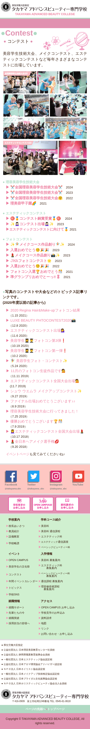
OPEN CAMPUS (18, 560)
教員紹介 (14, 531)
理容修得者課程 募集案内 (49, 588)
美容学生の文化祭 (19, 566)
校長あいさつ (16, 525)
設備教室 (14, 536)
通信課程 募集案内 (52, 581)
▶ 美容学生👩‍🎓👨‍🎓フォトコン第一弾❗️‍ (36, 351)
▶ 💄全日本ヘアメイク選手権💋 (32, 441)
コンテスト (15, 574)
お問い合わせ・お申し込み (57, 633)
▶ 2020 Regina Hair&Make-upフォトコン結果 (43, 310)
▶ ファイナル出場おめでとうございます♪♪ (40, 401)
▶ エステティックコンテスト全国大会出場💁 (43, 381)
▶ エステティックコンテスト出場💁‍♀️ (35, 330)
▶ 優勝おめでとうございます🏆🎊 (34, 421)
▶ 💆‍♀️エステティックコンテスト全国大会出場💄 (45, 431)
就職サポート (16, 607)
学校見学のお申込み (53, 612)
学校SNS (14, 594)
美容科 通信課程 (50, 531)
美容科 (45, 525)
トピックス (15, 587)
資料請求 (46, 618)
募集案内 (47, 575)
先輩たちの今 (16, 612)
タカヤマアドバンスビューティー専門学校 (45, 7)
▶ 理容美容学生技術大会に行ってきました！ (42, 411)
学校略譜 (14, 543)
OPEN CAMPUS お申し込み (57, 607)
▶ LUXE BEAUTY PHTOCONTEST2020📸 (41, 320)
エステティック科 (51, 536)
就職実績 (14, 618)
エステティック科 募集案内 (50, 566)
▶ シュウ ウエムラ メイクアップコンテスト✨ (44, 391)
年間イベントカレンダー (23, 581)
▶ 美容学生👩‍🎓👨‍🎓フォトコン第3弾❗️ (36, 340)
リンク (45, 628)
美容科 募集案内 (50, 560)
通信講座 (54, 541)
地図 (43, 623)
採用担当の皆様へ (19, 623)
